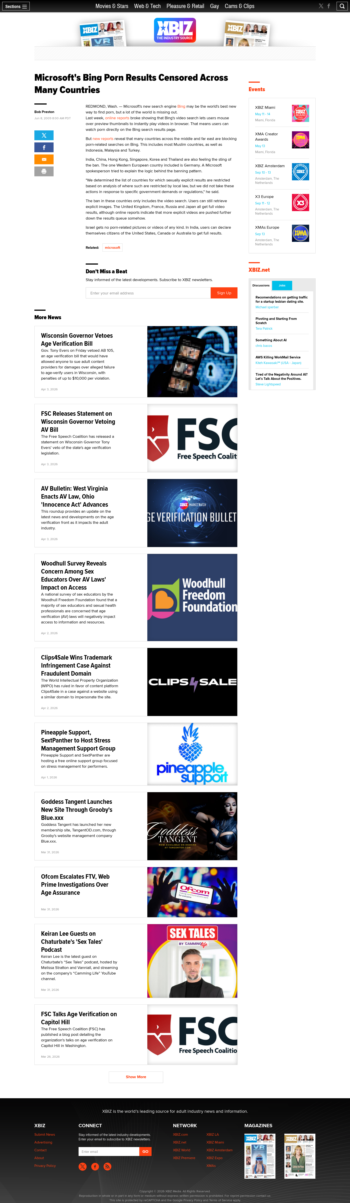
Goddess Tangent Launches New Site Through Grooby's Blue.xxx (76, 809)
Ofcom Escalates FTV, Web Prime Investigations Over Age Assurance (75, 884)
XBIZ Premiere (184, 1157)
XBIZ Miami (265, 107)
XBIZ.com (180, 1134)
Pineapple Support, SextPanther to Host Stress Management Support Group (78, 740)
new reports (103, 138)
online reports (117, 118)
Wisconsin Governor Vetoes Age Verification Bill (77, 339)
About (39, 1157)
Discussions (261, 285)
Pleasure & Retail (185, 6)
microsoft (112, 247)
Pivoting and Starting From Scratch (276, 320)
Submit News (44, 1134)
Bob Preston (44, 112)
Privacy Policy (45, 1165)
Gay (214, 6)
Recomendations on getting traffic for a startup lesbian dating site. (282, 299)
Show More (136, 1077)
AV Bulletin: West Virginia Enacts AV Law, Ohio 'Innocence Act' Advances (74, 496)
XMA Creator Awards (266, 136)
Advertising (43, 1142)
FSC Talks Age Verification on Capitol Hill (79, 1018)
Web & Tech (147, 6)
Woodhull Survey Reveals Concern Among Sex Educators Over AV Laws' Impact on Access (73, 575)
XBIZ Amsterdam (270, 166)
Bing (181, 106)
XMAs (211, 1165)
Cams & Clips (239, 6)
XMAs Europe (267, 227)
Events (257, 89)
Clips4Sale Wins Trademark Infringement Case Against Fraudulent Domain (76, 665)
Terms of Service (220, 1200)
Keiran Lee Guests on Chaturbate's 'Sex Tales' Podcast (72, 941)
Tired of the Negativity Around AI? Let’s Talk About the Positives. (282, 376)
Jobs (282, 285)
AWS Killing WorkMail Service (278, 357)
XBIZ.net (259, 269)
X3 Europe (264, 196)
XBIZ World (181, 1150)
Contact (40, 1150)
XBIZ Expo (214, 1157)
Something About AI (271, 340)
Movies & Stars (112, 6)
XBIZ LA (212, 1134)
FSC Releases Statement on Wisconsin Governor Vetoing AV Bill (78, 421)
